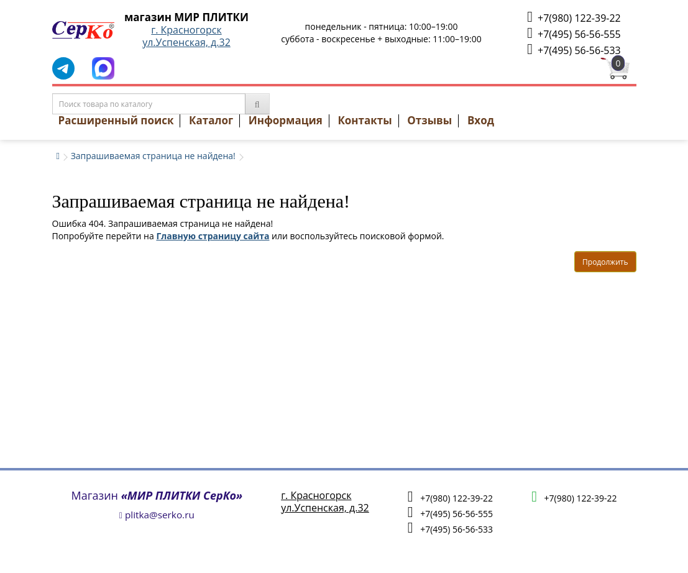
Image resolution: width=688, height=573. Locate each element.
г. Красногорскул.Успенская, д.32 (186, 36)
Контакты (364, 120)
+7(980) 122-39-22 (573, 17)
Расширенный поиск (116, 120)
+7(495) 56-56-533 (573, 49)
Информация (286, 120)
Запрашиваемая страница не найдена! (153, 156)
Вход (480, 120)
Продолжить (605, 262)
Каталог (211, 120)
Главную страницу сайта (212, 236)
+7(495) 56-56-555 (573, 33)
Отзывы (429, 120)
